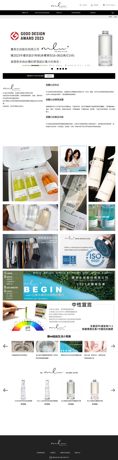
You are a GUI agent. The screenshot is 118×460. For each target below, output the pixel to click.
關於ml (25, 12)
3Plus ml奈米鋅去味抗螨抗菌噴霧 (47, 401)
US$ (115, 17)
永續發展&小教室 (42, 12)
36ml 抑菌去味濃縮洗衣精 (95, 401)
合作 (75, 12)
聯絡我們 (93, 12)
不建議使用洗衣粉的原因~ (20, 355)
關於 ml (77, 452)
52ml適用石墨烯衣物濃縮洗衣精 (71, 401)
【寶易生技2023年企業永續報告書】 (71, 355)
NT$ (110, 17)
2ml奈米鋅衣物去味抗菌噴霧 (23, 401)
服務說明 (65, 452)
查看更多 (55, 76)
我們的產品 (59, 12)
